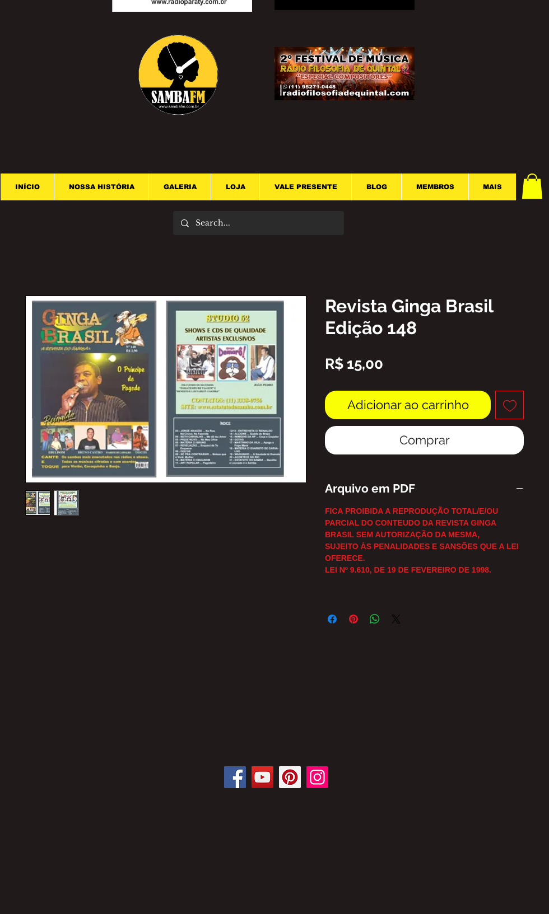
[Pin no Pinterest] (353, 619)
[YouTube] (262, 777)
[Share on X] (396, 619)
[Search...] (258, 223)
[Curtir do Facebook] (279, 732)
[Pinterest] (290, 777)
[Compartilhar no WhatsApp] (374, 619)
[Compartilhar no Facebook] (332, 619)
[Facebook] (235, 777)
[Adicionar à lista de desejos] (509, 405)
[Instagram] (317, 777)
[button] (532, 186)
